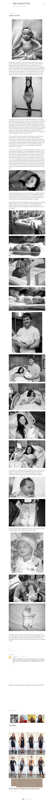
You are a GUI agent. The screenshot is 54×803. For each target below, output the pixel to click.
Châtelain (15, 657)
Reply (14, 664)
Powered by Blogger (27, 799)
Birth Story (16, 650)
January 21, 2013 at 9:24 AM (22, 657)
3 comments (14, 727)
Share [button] (10, 648)
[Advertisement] (27, 698)
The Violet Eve (21, 3)
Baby (12, 650)
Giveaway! (12, 726)
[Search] (44, 3)
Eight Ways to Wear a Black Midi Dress (24, 789)
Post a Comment (15, 791)
